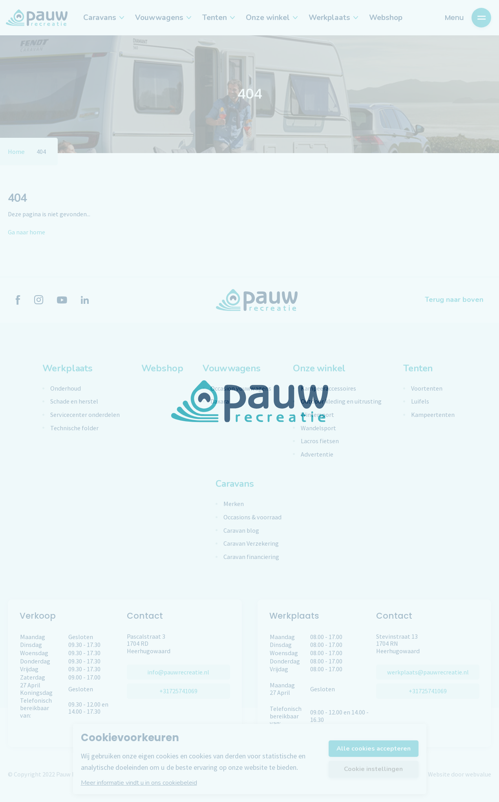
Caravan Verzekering (251, 543)
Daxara (219, 401)
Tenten (218, 18)
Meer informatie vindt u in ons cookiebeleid (139, 782)
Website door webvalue (459, 774)
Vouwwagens (162, 18)
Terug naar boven (454, 299)
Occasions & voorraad (252, 517)
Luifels (420, 401)
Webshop (385, 18)
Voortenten (426, 388)
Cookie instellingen (373, 769)
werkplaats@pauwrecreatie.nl (428, 672)
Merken (233, 504)
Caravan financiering (251, 557)
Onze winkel (271, 18)
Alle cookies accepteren (373, 748)
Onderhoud (65, 388)
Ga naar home (26, 232)
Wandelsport (318, 428)
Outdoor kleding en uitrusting (341, 401)
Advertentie (317, 454)
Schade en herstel (74, 401)
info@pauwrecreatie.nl (178, 672)
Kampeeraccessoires (328, 388)
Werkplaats (333, 18)
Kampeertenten (433, 414)
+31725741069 (178, 691)
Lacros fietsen (320, 441)
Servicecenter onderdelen (85, 414)
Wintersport (317, 414)
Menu (468, 17)
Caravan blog (241, 530)
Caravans (103, 18)
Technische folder (74, 428)
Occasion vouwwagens (240, 388)
